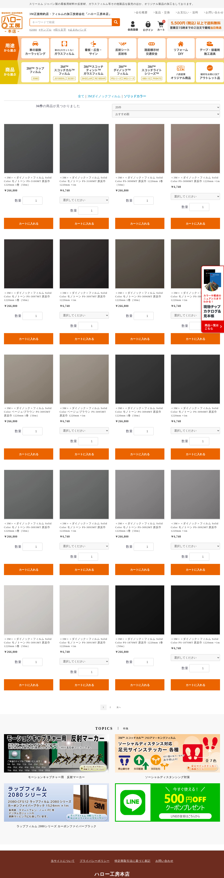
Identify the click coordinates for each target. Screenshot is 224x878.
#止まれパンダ (77, 29)
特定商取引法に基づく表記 (132, 860)
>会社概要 (141, 12)
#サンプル (45, 29)
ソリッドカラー (135, 96)
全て (81, 96)
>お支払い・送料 (187, 12)
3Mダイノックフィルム (104, 96)
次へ (119, 707)
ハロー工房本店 (112, 874)
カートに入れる (28, 223)
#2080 (33, 29)
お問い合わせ (164, 860)
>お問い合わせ (214, 12)
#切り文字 (60, 29)
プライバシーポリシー (95, 860)
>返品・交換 (161, 12)
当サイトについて (63, 860)
